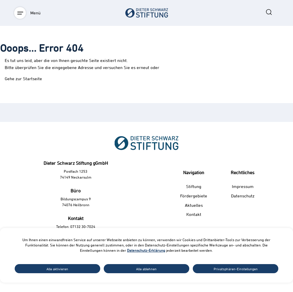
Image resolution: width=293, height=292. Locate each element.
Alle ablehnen (146, 269)
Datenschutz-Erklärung (146, 250)
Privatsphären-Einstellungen (236, 269)
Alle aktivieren (57, 269)
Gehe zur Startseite (23, 78)
